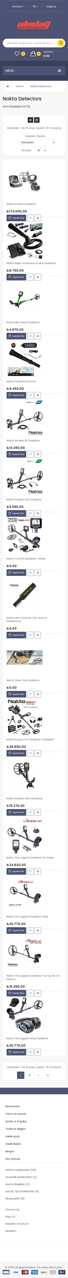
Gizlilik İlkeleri (13, 1144)
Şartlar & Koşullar (16, 1121)
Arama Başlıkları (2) (17, 1184)
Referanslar (12, 1106)
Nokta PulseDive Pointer (21, 381)
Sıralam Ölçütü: (35, 136)
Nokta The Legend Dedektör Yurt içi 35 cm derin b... (33, 977)
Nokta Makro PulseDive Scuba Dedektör (31, 263)
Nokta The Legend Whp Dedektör (27, 1038)
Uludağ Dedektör (25, 1267)
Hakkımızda (12, 1136)
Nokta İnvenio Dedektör (21, 204)
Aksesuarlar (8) (15, 1198)
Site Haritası (12, 1159)
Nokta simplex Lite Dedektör (24, 499)
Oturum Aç (12, 1209)
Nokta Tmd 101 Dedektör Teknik (26, 559)
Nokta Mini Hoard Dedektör (23, 322)
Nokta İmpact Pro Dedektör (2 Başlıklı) (30, 739)
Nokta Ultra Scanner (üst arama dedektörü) (27, 619)
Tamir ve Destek (15, 1114)
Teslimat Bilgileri (15, 1129)
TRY (35, 6)
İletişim (9, 1151)
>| (47, 1075)
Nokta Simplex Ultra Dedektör (25, 798)
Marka (20, 86)
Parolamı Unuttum (17, 1224)
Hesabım (18, 6)
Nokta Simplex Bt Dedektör (23, 440)
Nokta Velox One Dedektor (23, 680)
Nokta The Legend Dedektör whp (27, 916)
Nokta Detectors (41, 86)
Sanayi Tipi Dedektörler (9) (22, 1191)
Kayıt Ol (10, 1216)
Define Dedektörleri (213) (21, 1170)
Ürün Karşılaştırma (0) (16, 106)
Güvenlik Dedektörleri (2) (21, 1177)
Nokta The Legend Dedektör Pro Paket (30, 857)
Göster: (27, 150)
